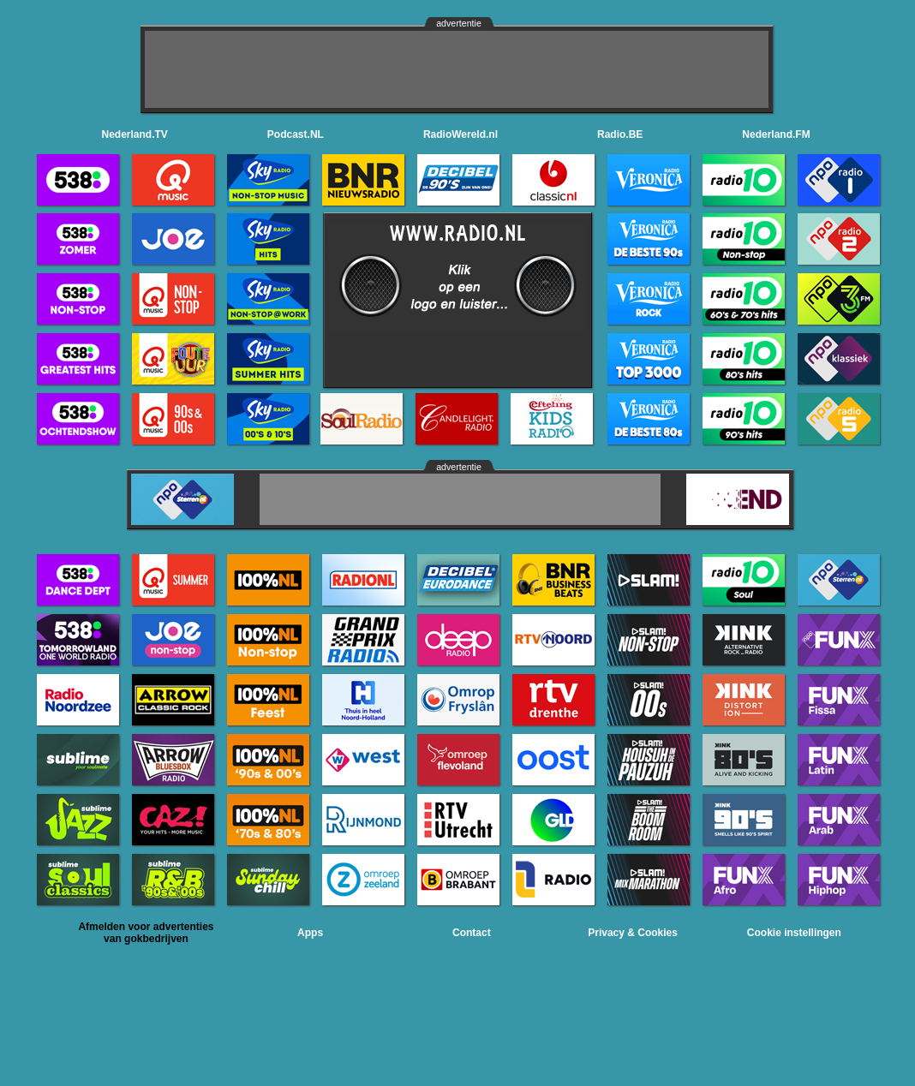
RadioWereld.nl (460, 134)
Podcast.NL (295, 134)
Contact (471, 933)
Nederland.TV (135, 134)
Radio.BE (620, 134)
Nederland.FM (776, 134)
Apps (310, 933)
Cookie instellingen (794, 933)
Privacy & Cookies (633, 933)
